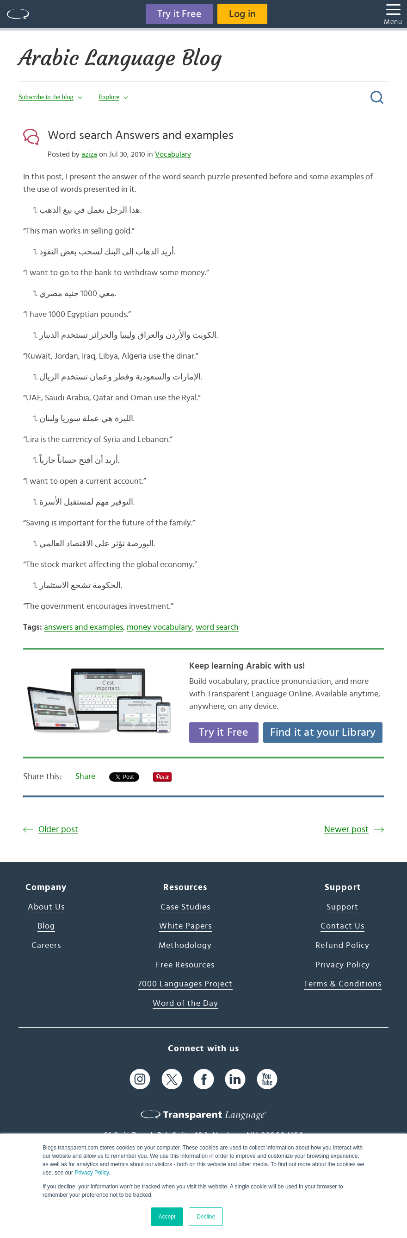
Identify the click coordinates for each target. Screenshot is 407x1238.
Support (342, 907)
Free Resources (185, 965)
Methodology (185, 945)
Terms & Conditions (343, 984)
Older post (58, 829)
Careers (46, 945)
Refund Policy (342, 945)
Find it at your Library (323, 732)
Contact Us (342, 926)
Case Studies (185, 907)
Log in (242, 14)
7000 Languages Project (185, 984)
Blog (46, 926)
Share (85, 776)
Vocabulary (173, 154)
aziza (89, 154)
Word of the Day (185, 1003)
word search (217, 627)
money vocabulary (159, 627)
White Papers (185, 926)
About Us (46, 907)
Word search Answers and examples (141, 135)
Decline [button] (206, 1216)
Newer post (346, 829)
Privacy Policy (91, 1172)
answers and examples (83, 627)
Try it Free (179, 14)
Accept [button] (167, 1216)
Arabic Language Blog (120, 57)
